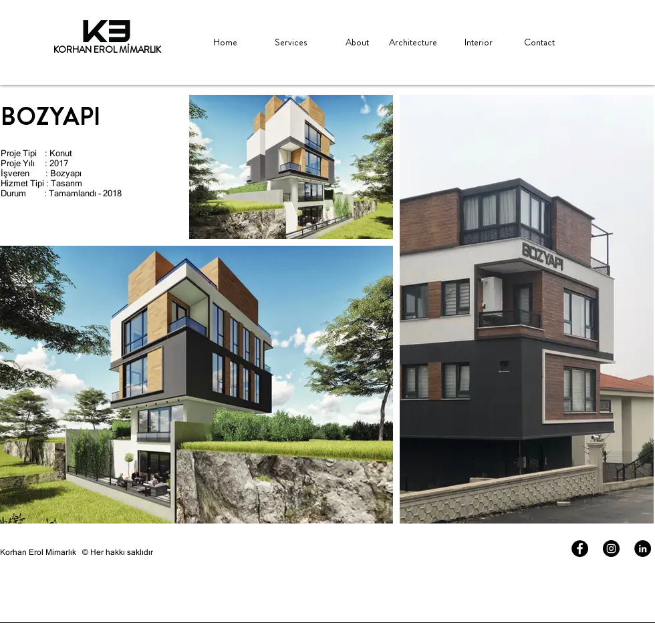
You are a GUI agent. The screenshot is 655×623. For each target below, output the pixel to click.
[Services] (290, 42)
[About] (357, 42)
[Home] (224, 42)
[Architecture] (412, 42)
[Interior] (478, 42)
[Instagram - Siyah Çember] (611, 548)
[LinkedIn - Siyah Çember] (642, 548)
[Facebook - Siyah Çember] (579, 548)
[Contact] (539, 42)
